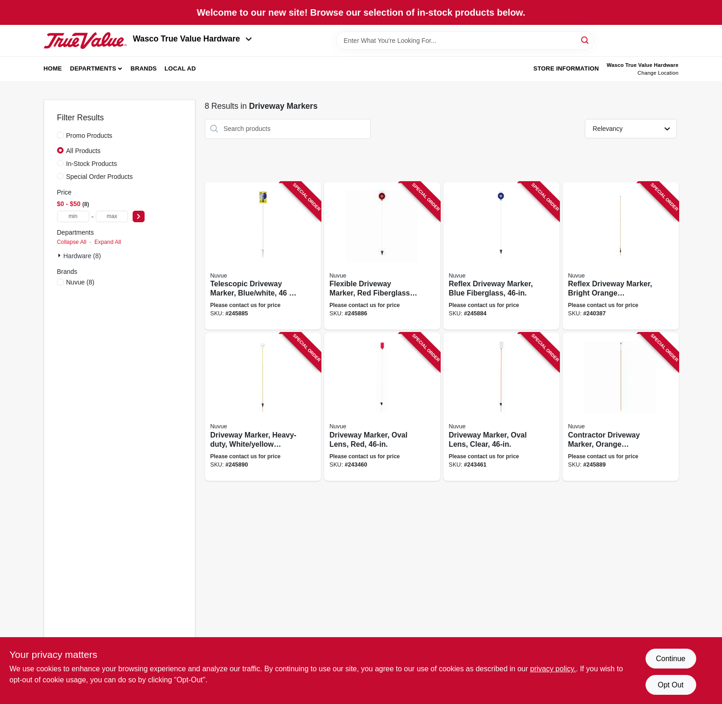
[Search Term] (465, 40)
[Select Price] (139, 216)
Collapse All (72, 242)
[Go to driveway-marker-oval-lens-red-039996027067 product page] (382, 407)
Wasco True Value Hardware (192, 38)
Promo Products (89, 135)
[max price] (112, 216)
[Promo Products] (60, 135)
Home (53, 68)
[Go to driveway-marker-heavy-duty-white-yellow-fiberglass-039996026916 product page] (263, 407)
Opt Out (670, 685)
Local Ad (180, 68)
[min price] (73, 216)
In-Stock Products (91, 163)
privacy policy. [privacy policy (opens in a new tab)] (553, 669)
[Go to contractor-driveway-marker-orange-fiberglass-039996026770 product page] (621, 407)
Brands (144, 68)
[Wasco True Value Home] (85, 40)
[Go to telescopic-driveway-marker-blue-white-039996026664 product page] (263, 256)
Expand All (107, 242)
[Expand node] (60, 255)
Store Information (566, 68)
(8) (80, 282)
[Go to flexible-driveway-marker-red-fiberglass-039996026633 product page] (382, 256)
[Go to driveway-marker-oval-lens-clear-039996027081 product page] (501, 407)
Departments (93, 68)
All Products (83, 150)
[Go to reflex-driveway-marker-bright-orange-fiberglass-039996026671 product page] (621, 256)
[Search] (585, 39)
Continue (670, 659)
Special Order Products (99, 176)
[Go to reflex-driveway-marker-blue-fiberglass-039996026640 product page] (501, 256)
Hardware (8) (82, 256)
